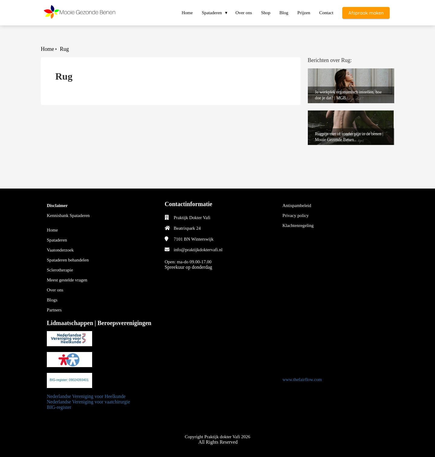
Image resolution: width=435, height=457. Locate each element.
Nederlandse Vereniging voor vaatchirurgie (89, 401)
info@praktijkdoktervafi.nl (198, 249)
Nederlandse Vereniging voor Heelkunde (86, 396)
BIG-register (59, 407)
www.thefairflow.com (302, 379)
